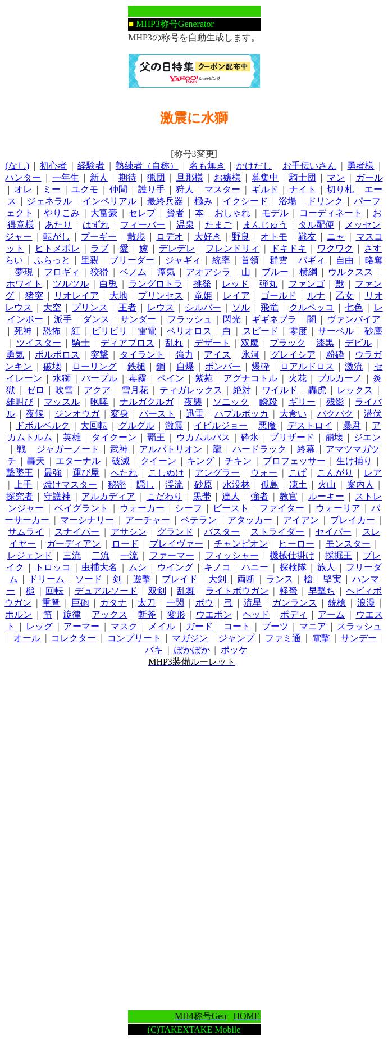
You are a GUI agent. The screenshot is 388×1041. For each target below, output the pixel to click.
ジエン (367, 437)
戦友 (307, 236)
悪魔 (267, 425)
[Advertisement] (194, 751)
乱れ (174, 343)
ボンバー (223, 366)
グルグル (136, 425)
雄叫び (19, 402)
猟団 (156, 177)
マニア (312, 626)
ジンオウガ (76, 413)
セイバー (334, 532)
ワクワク (335, 248)
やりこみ (62, 213)
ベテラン (199, 520)
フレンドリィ (232, 248)
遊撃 (142, 579)
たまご (218, 224)
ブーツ (275, 626)
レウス (160, 307)
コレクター (73, 638)
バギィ (311, 260)
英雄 (72, 437)
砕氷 (250, 437)
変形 (176, 614)
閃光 (232, 319)
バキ (154, 650)
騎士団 (302, 177)
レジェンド (29, 555)
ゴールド (278, 295)
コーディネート (330, 213)
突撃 (99, 354)
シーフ (188, 508)
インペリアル (109, 201)
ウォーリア (338, 508)
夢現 (24, 272)
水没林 (236, 484)
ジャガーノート (67, 449)
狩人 (185, 189)
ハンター (23, 177)
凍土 (298, 484)
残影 (335, 402)
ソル (241, 307)
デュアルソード (106, 591)
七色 (354, 307)
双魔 (250, 343)
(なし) (17, 165)
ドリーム (47, 579)
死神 (23, 331)
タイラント (142, 354)
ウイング (175, 567)
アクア (97, 390)
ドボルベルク (43, 425)
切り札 (340, 189)
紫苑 (204, 378)
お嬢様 (227, 177)
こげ (298, 472)
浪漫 (366, 602)
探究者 (19, 496)
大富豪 (103, 213)
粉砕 (335, 354)
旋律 (72, 614)
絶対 (242, 390)
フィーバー (142, 224)
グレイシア (293, 354)
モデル (275, 213)
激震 (174, 425)
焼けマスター (70, 484)
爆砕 (261, 366)
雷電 (147, 331)
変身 (120, 413)
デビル (358, 343)
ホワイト (24, 284)
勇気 (15, 354)
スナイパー (76, 532)
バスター (222, 532)
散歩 (136, 236)
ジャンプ (236, 638)
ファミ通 (283, 638)
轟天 (36, 461)
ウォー (263, 472)
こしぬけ (166, 472)
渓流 (174, 484)
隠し (145, 484)
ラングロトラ (155, 284)
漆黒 (325, 343)
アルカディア (108, 496)
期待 (127, 177)
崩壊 (334, 437)
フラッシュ (189, 319)
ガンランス (294, 602)
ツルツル (71, 284)
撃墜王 (19, 472)
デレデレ (177, 248)
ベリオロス (189, 331)
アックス (109, 614)
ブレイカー (352, 520)
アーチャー (147, 520)
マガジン (190, 638)
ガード (199, 626)
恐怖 (52, 331)
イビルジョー (221, 425)
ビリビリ (109, 331)
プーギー (99, 236)
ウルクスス (350, 272)
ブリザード (292, 437)
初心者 (53, 165)
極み (203, 201)
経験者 (90, 165)
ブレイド (180, 579)
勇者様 (360, 165)
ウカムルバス (203, 437)
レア (373, 472)
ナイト (302, 189)
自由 (345, 260)
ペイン (170, 378)
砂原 (203, 484)
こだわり (164, 496)
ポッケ (234, 650)
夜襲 (193, 402)
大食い (293, 413)
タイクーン (114, 437)
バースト (157, 413)
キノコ (217, 567)
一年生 (65, 177)
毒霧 (138, 378)
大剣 (217, 579)
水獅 (62, 378)
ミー (52, 189)
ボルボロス (57, 354)
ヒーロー (296, 543)
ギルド (265, 189)
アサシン (129, 532)
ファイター (281, 508)
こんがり (335, 472)
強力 (184, 354)
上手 (23, 484)
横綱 (308, 272)
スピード (261, 331)
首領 (250, 260)
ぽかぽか (192, 650)
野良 (241, 236)
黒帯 (202, 496)
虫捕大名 (99, 567)
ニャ (336, 236)
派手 (63, 319)
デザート (212, 343)
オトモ (274, 236)
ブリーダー (131, 260)
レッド (235, 284)
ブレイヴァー (176, 543)
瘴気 (166, 272)
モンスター (348, 543)
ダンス (96, 319)
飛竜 (270, 307)
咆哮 (99, 402)
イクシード (245, 201)
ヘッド (256, 614)
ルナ (316, 295)
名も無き (207, 165)
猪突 (34, 295)
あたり (58, 224)
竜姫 (203, 295)
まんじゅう (265, 224)
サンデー (359, 638)
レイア (236, 295)
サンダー (138, 319)
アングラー (217, 472)
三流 (72, 555)
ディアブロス (127, 343)
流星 (253, 602)
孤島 (270, 484)
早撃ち (321, 591)
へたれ (124, 472)
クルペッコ (311, 307)
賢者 (175, 213)
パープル (99, 378)
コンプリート (134, 638)
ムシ (138, 567)
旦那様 (189, 177)
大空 (52, 307)
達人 (231, 496)
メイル (161, 626)
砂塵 (373, 331)
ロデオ (169, 236)
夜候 (35, 413)
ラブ (99, 248)
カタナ (113, 602)
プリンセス (160, 295)
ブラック (287, 343)
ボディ (293, 614)
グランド (175, 532)
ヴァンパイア (354, 319)
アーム (331, 614)
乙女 (345, 295)
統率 (221, 260)
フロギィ (62, 272)
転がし (56, 236)
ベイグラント (81, 508)
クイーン (158, 461)
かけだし (254, 165)
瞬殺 (268, 402)
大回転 (93, 425)
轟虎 (317, 390)
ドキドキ (289, 248)
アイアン (301, 520)
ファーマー (171, 555)
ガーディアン (74, 543)
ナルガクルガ (147, 402)
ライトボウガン (237, 591)
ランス (279, 579)
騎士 (81, 343)
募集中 (265, 177)
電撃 (321, 638)
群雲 (278, 260)
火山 (327, 484)
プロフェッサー (294, 461)
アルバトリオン (170, 449)
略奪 (374, 260)
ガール (369, 177)
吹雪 (64, 390)
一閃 (175, 602)
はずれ (96, 224)
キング (200, 461)
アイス (217, 354)
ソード (88, 579)
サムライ (26, 532)
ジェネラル (49, 201)
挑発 (202, 284)
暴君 (352, 425)
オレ (23, 189)
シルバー (203, 307)
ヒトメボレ (57, 248)
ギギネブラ (274, 319)
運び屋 (85, 472)
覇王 (156, 437)
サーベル (336, 331)
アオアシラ (208, 272)
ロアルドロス (307, 366)
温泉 (185, 224)
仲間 (118, 189)
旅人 (326, 567)
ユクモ (84, 189)
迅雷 (195, 413)
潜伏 (373, 413)
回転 (54, 591)
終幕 (306, 449)
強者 (259, 496)
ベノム (133, 272)
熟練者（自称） (147, 165)
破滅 (121, 461)
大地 (118, 295)
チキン (238, 461)
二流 (100, 555)
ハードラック (259, 449)
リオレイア (76, 295)
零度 (298, 331)
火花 (298, 378)
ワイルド (280, 390)
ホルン (18, 614)
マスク (124, 626)
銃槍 (337, 602)
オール (26, 638)
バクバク (335, 413)
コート (236, 626)
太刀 (147, 602)
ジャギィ (183, 260)
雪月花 (134, 390)
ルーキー (326, 496)
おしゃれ (232, 213)
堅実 (332, 579)
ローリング (94, 366)
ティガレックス (190, 390)
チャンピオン (241, 543)
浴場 (287, 201)
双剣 (157, 591)
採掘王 (338, 555)
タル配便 (316, 224)
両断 (246, 579)
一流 (129, 555)
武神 (119, 449)
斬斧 (147, 614)
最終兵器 (165, 201)
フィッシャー (232, 555)
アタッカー (249, 520)
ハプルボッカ (241, 413)
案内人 (360, 484)
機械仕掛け (292, 555)
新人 (99, 177)
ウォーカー (142, 508)
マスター (222, 189)
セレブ (142, 213)
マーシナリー (87, 520)
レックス (355, 390)
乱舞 (186, 591)
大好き (207, 236)
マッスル (62, 402)
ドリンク (325, 201)
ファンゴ (307, 284)
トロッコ (53, 567)
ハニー (254, 567)
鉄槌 (136, 366)
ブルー (275, 272)
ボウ (204, 602)
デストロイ (309, 425)
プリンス (90, 307)
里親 (90, 260)
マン (336, 177)
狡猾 (99, 272)
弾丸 (268, 284)
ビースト (231, 508)
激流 (354, 366)
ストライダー (277, 532)
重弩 (51, 602)
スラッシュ (359, 626)
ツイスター (38, 343)
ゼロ (35, 390)
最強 (53, 472)
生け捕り (354, 461)
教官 (289, 496)
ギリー (302, 402)
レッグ (39, 626)
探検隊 (293, 567)
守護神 (57, 496)
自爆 (185, 366)
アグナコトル (250, 378)
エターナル (78, 461)
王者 (127, 307)
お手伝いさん (309, 165)
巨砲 (80, 602)
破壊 (52, 366)
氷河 (250, 354)
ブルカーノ (339, 378)
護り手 (151, 189)
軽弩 (289, 591)
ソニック (231, 402)
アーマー (81, 626)
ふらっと (52, 260)
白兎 (108, 284)
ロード (125, 543)
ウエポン (214, 614)
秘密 (117, 484)
